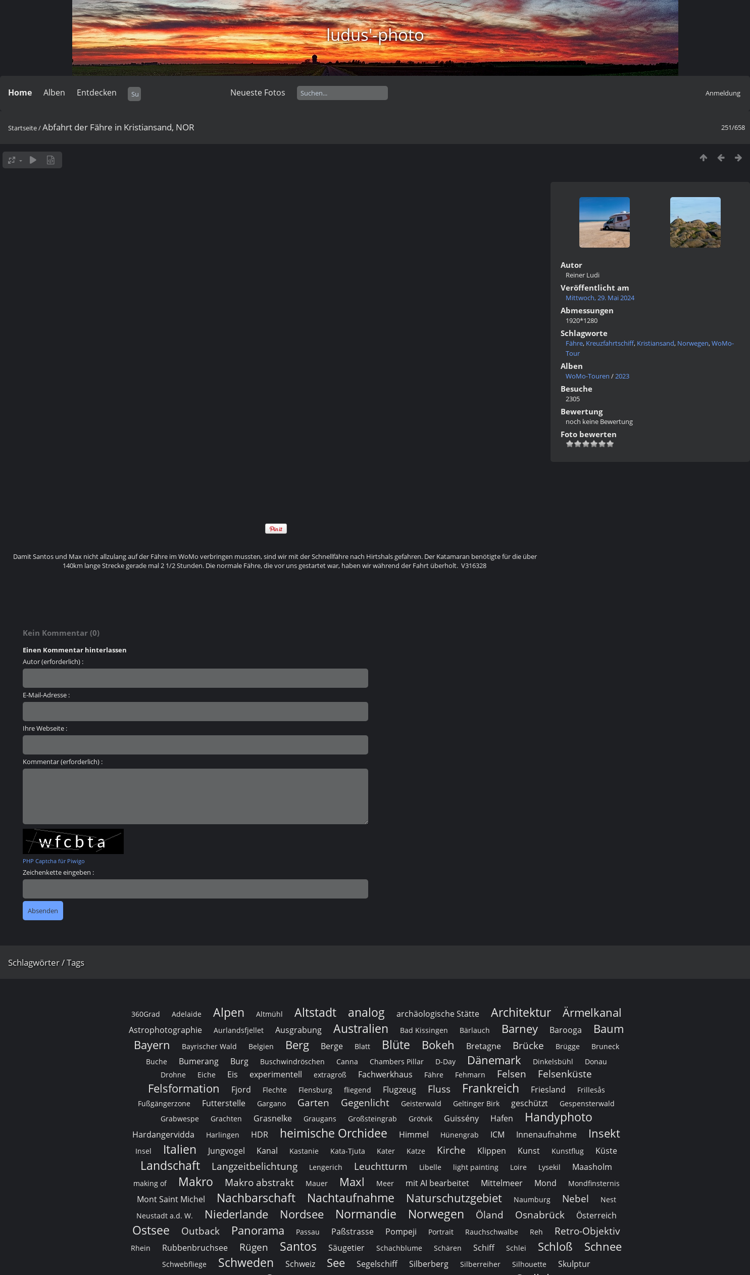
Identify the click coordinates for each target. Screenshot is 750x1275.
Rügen (253, 1247)
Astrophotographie (165, 1029)
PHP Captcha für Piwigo (54, 861)
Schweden (246, 1262)
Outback (200, 1230)
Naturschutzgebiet (454, 1198)
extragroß (330, 1074)
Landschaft (170, 1165)
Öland (490, 1214)
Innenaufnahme (546, 1134)
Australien (360, 1028)
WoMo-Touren (588, 376)
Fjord (241, 1089)
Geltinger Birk (476, 1103)
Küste (606, 1150)
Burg (239, 1061)
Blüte (396, 1044)
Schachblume (399, 1248)
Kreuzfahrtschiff (610, 343)
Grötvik (420, 1118)
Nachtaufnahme (350, 1198)
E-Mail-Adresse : (46, 694)
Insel (143, 1151)
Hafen (501, 1118)
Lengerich (325, 1167)
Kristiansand (655, 343)
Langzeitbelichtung (254, 1166)
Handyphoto (558, 1117)
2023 (622, 376)
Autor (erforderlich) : (53, 661)
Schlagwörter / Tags (46, 962)
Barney (520, 1028)
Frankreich (490, 1088)
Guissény (461, 1118)
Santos (298, 1246)
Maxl (352, 1181)
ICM (497, 1134)
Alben (54, 92)
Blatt (362, 1046)
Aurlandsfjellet (239, 1030)
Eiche (206, 1074)
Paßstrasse (352, 1231)
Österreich (596, 1215)
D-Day (445, 1061)
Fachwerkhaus (385, 1074)
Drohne (173, 1074)
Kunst (529, 1150)
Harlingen (222, 1135)
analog (366, 1012)
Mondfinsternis (594, 1183)
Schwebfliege (184, 1264)
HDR (259, 1134)
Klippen (491, 1150)
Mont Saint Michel (171, 1199)
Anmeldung (723, 93)
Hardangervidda (163, 1134)
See (336, 1262)
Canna (347, 1061)
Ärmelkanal (592, 1012)
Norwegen (693, 343)
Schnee (603, 1246)
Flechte (275, 1090)
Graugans (320, 1118)
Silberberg (428, 1263)
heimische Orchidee (333, 1133)
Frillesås (591, 1090)
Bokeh (438, 1044)
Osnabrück (540, 1214)
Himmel (414, 1134)
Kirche (451, 1150)
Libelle (430, 1167)
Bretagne (483, 1046)
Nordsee (302, 1214)
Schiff (483, 1247)
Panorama (257, 1230)
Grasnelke (273, 1118)
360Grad (145, 1014)
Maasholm (592, 1166)
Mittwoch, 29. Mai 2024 (600, 297)
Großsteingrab (372, 1118)
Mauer (317, 1183)
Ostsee (151, 1230)
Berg (297, 1044)
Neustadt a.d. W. (164, 1215)
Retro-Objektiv (587, 1230)
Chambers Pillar (397, 1061)
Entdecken (97, 92)
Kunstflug (568, 1151)
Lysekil (549, 1167)
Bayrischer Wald (209, 1046)
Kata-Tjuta (347, 1151)
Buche (156, 1061)
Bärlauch (475, 1030)
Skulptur (574, 1263)
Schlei (516, 1248)
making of (150, 1183)
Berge (332, 1046)
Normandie (365, 1214)
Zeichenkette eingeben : (58, 872)
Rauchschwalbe (491, 1232)
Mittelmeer (502, 1183)
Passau (308, 1232)
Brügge (568, 1046)
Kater (386, 1151)
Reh (536, 1232)
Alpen (228, 1012)
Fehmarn (470, 1074)
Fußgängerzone (164, 1103)
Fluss (439, 1088)
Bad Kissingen (424, 1030)
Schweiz (300, 1263)
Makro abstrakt (259, 1182)
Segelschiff (377, 1263)
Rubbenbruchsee (195, 1247)
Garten (313, 1102)
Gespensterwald (587, 1103)
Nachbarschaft (256, 1198)
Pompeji (401, 1231)
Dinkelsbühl (553, 1061)
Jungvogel (226, 1150)
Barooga (565, 1029)
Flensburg (315, 1090)
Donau (596, 1061)
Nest (608, 1199)
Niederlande (236, 1214)
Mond (545, 1183)
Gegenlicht (365, 1102)
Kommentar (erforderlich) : (63, 761)
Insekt (604, 1133)
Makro (195, 1181)
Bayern (152, 1044)
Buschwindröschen (292, 1061)
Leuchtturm (381, 1166)
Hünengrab (459, 1135)
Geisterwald (421, 1103)
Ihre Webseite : (45, 728)
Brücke (528, 1045)
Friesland (548, 1089)
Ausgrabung (298, 1029)
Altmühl (269, 1014)
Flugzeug (399, 1089)
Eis (232, 1074)
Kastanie (304, 1151)
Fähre (574, 343)
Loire (518, 1167)
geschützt (529, 1103)
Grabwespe (180, 1118)
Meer (385, 1183)
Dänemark (494, 1060)
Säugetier (346, 1247)
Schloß (555, 1246)
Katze (416, 1151)
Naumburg (532, 1199)
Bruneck (605, 1046)
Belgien (261, 1046)
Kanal (267, 1150)
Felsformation (184, 1088)
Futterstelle (223, 1103)
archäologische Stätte (437, 1013)
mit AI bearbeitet (437, 1183)
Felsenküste (565, 1073)
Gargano (271, 1103)
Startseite (22, 127)
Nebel (575, 1198)
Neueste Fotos (257, 92)
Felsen (511, 1073)
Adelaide (187, 1014)
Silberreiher (480, 1264)
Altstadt (315, 1012)
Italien (179, 1149)
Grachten (226, 1118)
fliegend (357, 1090)
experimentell (275, 1074)
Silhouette (529, 1264)
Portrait (441, 1232)
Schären (448, 1248)
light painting (475, 1167)
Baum (608, 1028)
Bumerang (199, 1061)
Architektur (521, 1012)
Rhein (141, 1248)
